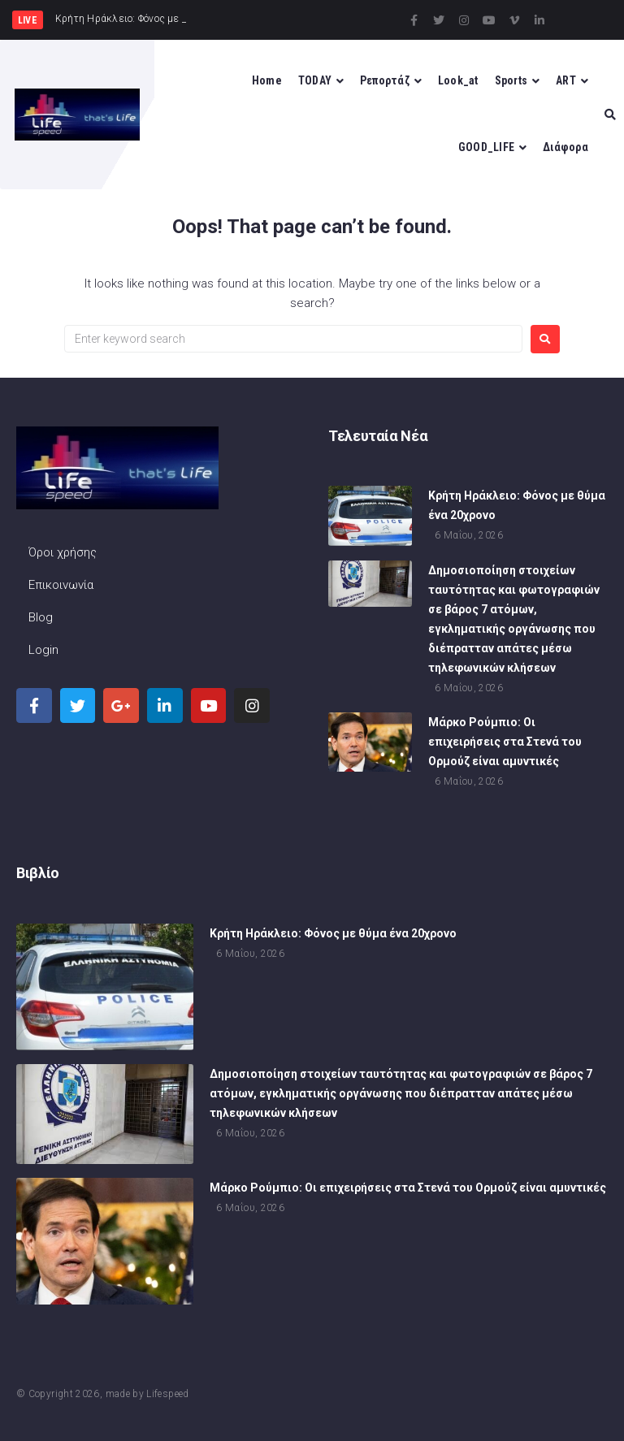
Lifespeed (167, 1394)
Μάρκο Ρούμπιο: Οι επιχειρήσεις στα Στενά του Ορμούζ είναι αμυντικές (505, 743)
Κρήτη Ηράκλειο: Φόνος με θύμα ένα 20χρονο (333, 934)
